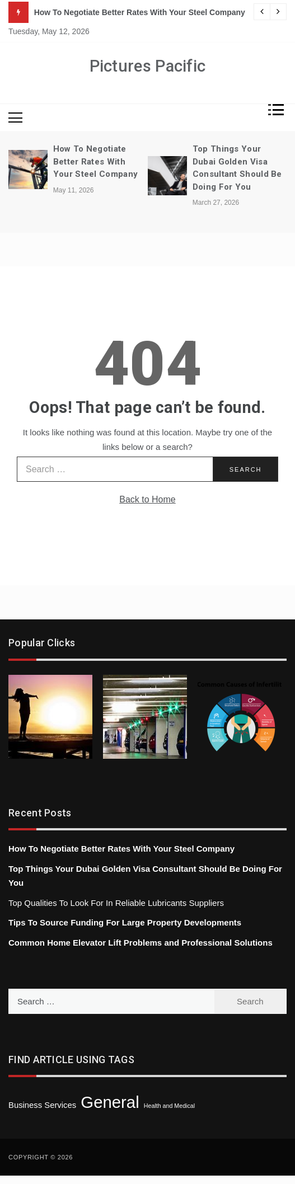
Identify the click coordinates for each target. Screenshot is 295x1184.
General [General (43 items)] (110, 1102)
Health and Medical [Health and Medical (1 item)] (169, 1105)
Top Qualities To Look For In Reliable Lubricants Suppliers (116, 903)
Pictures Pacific (148, 66)
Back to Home (147, 499)
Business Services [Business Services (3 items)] (42, 1105)
